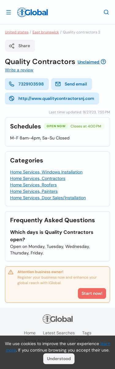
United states (17, 32)
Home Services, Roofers (33, 185)
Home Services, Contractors (37, 178)
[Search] (106, 12)
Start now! (92, 293)
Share (19, 46)
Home (30, 333)
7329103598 (26, 84)
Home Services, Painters (34, 191)
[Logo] (32, 12)
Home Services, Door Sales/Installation (48, 197)
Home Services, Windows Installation (46, 172)
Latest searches (59, 333)
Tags (86, 333)
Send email (71, 84)
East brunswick (46, 32)
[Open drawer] (8, 12)
